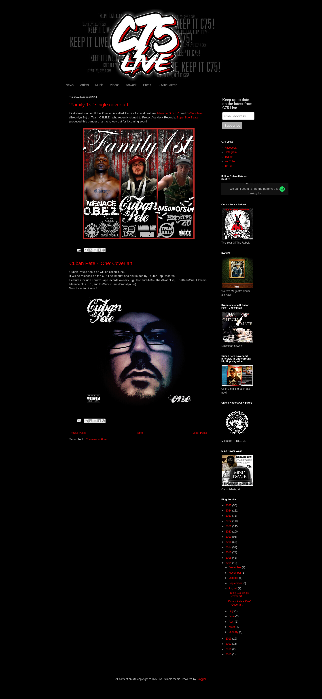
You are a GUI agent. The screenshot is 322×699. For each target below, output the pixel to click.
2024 (229, 510)
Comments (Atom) (96, 439)
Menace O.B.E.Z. (168, 113)
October (234, 577)
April (232, 621)
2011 (229, 649)
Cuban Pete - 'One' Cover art (100, 263)
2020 (229, 531)
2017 (229, 547)
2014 (229, 562)
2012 (229, 643)
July (231, 611)
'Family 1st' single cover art (98, 104)
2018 (229, 541)
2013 (229, 638)
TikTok (228, 165)
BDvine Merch (167, 85)
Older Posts (200, 432)
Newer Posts (78, 432)
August (233, 588)
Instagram (231, 152)
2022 (229, 521)
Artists (84, 85)
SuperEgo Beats (187, 117)
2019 (229, 536)
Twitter (229, 156)
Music (99, 85)
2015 (229, 557)
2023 (229, 515)
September (236, 583)
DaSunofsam (194, 113)
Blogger (201, 679)
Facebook (231, 147)
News (70, 85)
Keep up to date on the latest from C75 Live (237, 104)
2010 (229, 654)
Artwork (131, 85)
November (235, 572)
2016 (229, 552)
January (234, 632)
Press (147, 85)
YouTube (230, 161)
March (233, 626)
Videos (114, 85)
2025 (229, 505)
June (232, 616)
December (235, 567)
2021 (229, 526)
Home (139, 432)
